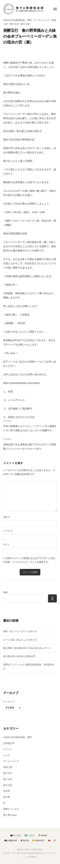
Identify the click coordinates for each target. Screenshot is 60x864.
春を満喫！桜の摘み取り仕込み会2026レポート (27, 648)
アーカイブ (8, 701)
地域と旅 (7, 767)
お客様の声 (8, 743)
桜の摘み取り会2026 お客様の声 (19, 656)
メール (7, 531)
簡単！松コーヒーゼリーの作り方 (20, 631)
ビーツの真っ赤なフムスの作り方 (20, 640)
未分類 (6, 791)
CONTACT (38, 840)
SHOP (42, 835)
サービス (15, 835)
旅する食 (25, 24)
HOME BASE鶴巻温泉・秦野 (17, 20)
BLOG (24, 840)
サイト (6, 544)
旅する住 (14, 24)
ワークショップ (41, 20)
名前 (6, 517)
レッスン (30, 835)
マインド (7, 749)
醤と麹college (10, 815)
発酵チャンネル (11, 809)
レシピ (6, 755)
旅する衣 (7, 779)
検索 (5, 592)
